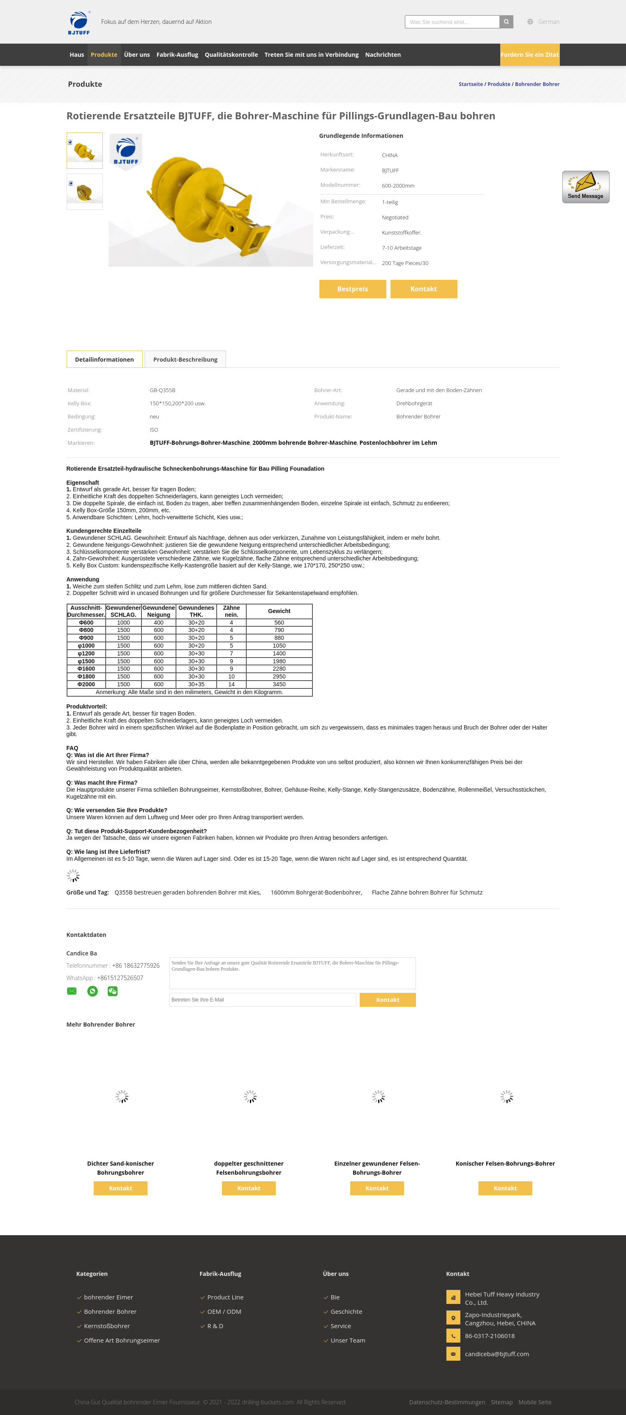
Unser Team (344, 1340)
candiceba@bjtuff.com (491, 1354)
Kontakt (424, 288)
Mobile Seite (534, 1402)
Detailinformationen (104, 359)
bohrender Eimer (104, 1297)
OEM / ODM (221, 1311)
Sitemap (502, 1402)
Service (337, 1326)
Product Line (222, 1297)
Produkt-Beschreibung (185, 359)
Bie (331, 1297)
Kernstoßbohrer (103, 1326)
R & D (212, 1326)
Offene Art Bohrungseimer (118, 1340)
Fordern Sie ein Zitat (530, 54)
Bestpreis (352, 288)
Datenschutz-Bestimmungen (447, 1402)
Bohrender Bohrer (106, 1311)
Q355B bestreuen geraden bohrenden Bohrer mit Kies (187, 892)
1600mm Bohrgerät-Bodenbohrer (316, 892)
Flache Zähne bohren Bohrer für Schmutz (427, 892)
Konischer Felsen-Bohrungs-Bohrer (505, 1163)
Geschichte (343, 1311)
